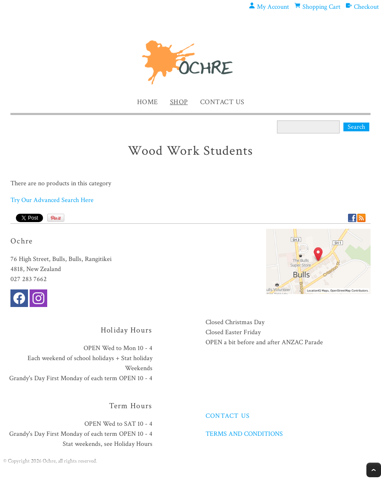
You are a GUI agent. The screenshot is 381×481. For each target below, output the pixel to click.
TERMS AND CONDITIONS (244, 434)
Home (147, 102)
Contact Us (222, 102)
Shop (179, 102)
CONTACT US (228, 416)
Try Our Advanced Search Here (52, 200)
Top (373, 470)
